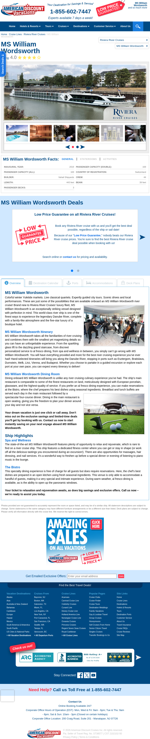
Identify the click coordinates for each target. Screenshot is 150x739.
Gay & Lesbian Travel (98, 614)
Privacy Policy (70, 737)
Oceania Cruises (69, 621)
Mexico (10, 621)
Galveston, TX (40, 604)
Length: (8, 182)
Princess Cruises (69, 625)
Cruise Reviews (123, 632)
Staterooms (88, 159)
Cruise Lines (15, 34)
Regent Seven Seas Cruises (74, 628)
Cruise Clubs (94, 597)
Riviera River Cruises (34, 34)
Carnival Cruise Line (70, 601)
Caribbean (11, 611)
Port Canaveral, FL (42, 618)
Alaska (9, 597)
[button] (72, 147)
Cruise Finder (95, 601)
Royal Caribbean (69, 632)
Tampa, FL (38, 628)
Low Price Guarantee (87, 235)
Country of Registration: (91, 172)
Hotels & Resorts (30, 26)
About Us (121, 621)
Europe (10, 614)
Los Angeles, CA (41, 611)
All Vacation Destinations (19, 635)
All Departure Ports (43, 635)
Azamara (65, 597)
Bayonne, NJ (39, 597)
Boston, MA (39, 601)
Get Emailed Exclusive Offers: (46, 576)
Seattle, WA (39, 625)
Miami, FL (38, 608)
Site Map (120, 635)
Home (12, 26)
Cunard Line (67, 608)
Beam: (79, 182)
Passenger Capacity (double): (94, 167)
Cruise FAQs (122, 628)
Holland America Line (71, 614)
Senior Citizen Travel (98, 628)
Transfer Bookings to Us (99, 635)
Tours (49, 26)
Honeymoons (95, 621)
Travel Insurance (124, 625)
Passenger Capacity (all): (19, 172)
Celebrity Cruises (69, 604)
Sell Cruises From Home (99, 625)
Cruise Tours (94, 604)
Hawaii (9, 618)
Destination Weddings (98, 608)
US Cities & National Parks (18, 632)
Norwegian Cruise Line (71, 618)
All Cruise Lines (70, 635)
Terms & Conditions (89, 737)
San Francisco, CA (42, 621)
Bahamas (11, 608)
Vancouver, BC (40, 632)
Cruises (63, 26)
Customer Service (124, 618)
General (68, 159)
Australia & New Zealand (17, 604)
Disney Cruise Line (70, 611)
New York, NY (40, 614)
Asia (8, 601)
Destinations (81, 26)
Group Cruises (95, 618)
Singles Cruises (95, 632)
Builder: (9, 177)
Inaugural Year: (14, 167)
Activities (110, 159)
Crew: (79, 177)
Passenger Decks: (15, 188)
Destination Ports (124, 614)
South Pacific (12, 628)
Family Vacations (96, 611)
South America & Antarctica (18, 625)
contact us (69, 256)
